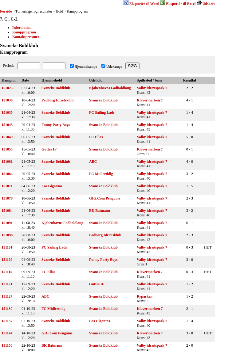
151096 (7, 235)
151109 (7, 259)
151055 (7, 149)
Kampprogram (24, 32)
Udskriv (209, 4)
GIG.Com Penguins (104, 198)
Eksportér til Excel (180, 4)
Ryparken (144, 296)
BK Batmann (99, 210)
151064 (7, 174)
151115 (7, 272)
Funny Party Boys (55, 125)
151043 (7, 125)
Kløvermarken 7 (150, 100)
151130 (7, 308)
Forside (6, 11)
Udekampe (114, 66)
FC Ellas (96, 137)
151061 (7, 161)
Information (22, 27)
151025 (7, 88)
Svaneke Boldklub (55, 88)
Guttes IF (49, 149)
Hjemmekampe (86, 66)
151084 (7, 210)
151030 (7, 100)
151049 (7, 137)
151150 (7, 345)
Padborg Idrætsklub (57, 100)
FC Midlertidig (101, 174)
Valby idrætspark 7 (152, 88)
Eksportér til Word (144, 4)
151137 (7, 321)
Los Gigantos (51, 186)
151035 (7, 112)
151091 (7, 223)
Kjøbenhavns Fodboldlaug (110, 88)
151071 (7, 186)
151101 (7, 247)
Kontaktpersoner (25, 37)
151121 (7, 284)
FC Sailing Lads (102, 112)
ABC (93, 161)
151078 (7, 198)
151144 (7, 333)
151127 (7, 296)
